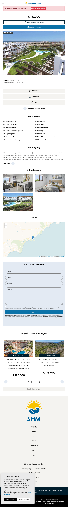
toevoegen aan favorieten (34, 22)
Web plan (47, 490)
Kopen (34, 436)
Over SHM (34, 446)
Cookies (40, 490)
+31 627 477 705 (34, 472)
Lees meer (6, 163)
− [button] (5, 227)
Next (61, 53)
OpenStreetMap (49, 256)
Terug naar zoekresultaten (34, 108)
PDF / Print (34, 91)
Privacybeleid (8, 308)
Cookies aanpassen (24, 499)
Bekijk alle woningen (34, 389)
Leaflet (38, 256)
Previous (6, 53)
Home (34, 431)
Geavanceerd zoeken (38, 8)
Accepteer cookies (10, 499)
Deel (34, 102)
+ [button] (5, 224)
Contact (34, 450)
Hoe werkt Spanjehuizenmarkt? (49, 499)
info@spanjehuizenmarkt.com (34, 469)
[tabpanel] (18, 359)
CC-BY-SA (61, 256)
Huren (34, 441)
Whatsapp (34, 97)
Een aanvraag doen (34, 27)
